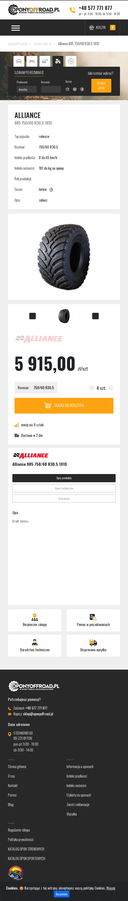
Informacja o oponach (80, 766)
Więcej (110, 888)
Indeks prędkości (77, 776)
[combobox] (27, 89)
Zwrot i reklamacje (78, 804)
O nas (11, 776)
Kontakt (13, 785)
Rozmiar (45, 82)
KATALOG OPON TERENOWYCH (26, 849)
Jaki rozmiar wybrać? (100, 73)
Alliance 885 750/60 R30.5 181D (78, 43)
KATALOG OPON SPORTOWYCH (26, 858)
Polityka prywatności (20, 839)
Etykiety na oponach (79, 795)
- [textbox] (43, 89)
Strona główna (17, 766)
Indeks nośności (76, 785)
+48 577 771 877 (95, 7)
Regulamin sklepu (19, 830)
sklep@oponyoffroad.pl (38, 713)
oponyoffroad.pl (17, 43)
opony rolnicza (43, 43)
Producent (22, 82)
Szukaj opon (101, 85)
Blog (11, 804)
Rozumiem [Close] (61, 894)
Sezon (68, 81)
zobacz (43, 200)
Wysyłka (72, 814)
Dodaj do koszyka (64, 405)
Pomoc (12, 795)
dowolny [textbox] (23, 89)
